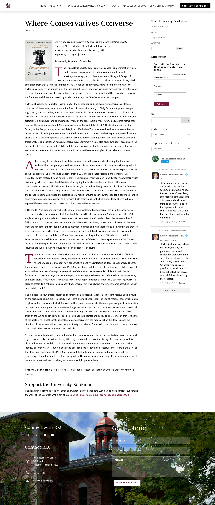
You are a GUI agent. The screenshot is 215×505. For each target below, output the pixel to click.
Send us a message (127, 482)
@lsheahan (164, 179)
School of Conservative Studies (85, 6)
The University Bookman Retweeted (173, 169)
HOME (43, 6)
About (154, 32)
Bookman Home (159, 26)
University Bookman (161, 6)
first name (158, 86)
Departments (158, 37)
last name (158, 95)
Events (115, 6)
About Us (55, 6)
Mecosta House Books (134, 6)
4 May (174, 179)
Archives (155, 42)
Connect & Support (194, 5)
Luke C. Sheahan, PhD (172, 174)
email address (161, 77)
